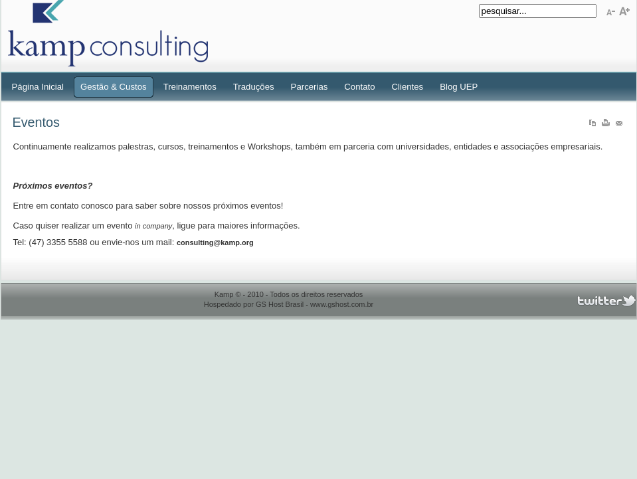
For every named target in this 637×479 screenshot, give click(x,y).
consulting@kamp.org (215, 242)
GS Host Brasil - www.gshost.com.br (314, 304)
